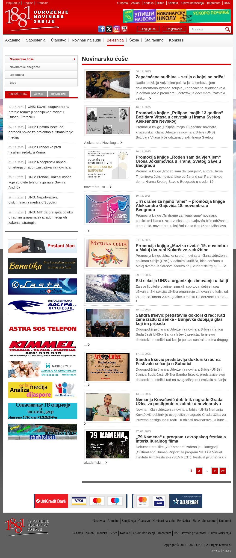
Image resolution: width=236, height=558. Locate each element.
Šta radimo (154, 40)
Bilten (161, 3)
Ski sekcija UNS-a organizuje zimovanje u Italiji (182, 280)
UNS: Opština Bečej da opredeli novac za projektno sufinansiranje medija (41, 132)
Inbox (227, 550)
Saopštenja (35, 40)
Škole (134, 40)
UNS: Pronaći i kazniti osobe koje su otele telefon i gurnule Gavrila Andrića (40, 182)
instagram (116, 29)
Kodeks (149, 3)
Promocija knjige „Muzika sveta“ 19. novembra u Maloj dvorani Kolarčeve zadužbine (182, 247)
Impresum (214, 3)
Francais (42, 3)
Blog (13, 82)
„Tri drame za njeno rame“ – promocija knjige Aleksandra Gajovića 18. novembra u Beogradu (180, 205)
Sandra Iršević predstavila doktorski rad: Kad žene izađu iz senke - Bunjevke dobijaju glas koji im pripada (180, 319)
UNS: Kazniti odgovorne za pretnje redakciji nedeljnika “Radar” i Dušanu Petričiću (39, 112)
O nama (123, 3)
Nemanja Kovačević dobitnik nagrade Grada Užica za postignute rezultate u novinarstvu (179, 401)
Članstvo (58, 40)
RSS (227, 3)
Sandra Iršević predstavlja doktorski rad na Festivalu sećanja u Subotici (178, 361)
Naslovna (99, 521)
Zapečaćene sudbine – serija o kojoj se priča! (180, 77)
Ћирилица (13, 3)
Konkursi (176, 40)
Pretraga (228, 29)
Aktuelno (12, 40)
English (28, 3)
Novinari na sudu (86, 40)
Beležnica (115, 40)
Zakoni (136, 3)
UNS (36, 18)
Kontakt (173, 3)
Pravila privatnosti (194, 533)
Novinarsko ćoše (22, 59)
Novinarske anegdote (25, 66)
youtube (124, 29)
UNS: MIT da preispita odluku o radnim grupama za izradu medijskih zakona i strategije (41, 217)
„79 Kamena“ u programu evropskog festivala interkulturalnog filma (181, 439)
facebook (101, 29)
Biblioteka (17, 74)
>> (222, 470)
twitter (109, 29)
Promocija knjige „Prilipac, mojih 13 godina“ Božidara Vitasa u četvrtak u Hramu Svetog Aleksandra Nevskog (179, 117)
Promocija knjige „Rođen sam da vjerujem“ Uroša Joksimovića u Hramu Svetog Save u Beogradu (178, 161)
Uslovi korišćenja (193, 3)
